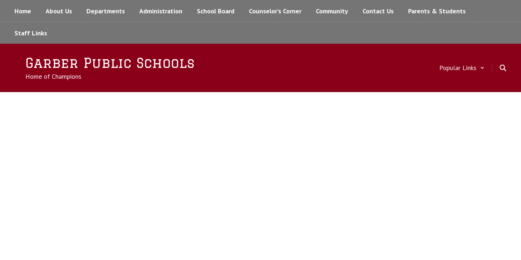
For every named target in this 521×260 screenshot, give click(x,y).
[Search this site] (503, 68)
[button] (461, 68)
